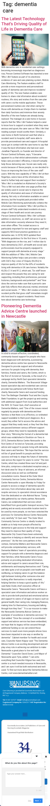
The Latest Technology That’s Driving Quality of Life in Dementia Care (24, 24)
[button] (46, 756)
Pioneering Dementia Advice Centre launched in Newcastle (24, 311)
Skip (29, 801)
